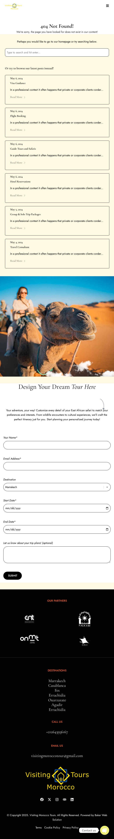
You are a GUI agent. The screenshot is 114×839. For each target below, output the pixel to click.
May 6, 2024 (16, 78)
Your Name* (57, 441)
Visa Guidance (18, 83)
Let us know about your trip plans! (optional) (57, 552)
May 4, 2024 (16, 242)
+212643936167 (57, 731)
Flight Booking (18, 116)
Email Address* (57, 462)
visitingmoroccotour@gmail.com (57, 755)
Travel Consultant (19, 247)
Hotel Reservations (20, 181)
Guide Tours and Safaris (23, 148)
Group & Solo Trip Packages (25, 214)
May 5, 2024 (16, 209)
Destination (57, 483)
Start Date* (57, 504)
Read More (17, 97)
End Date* (57, 525)
